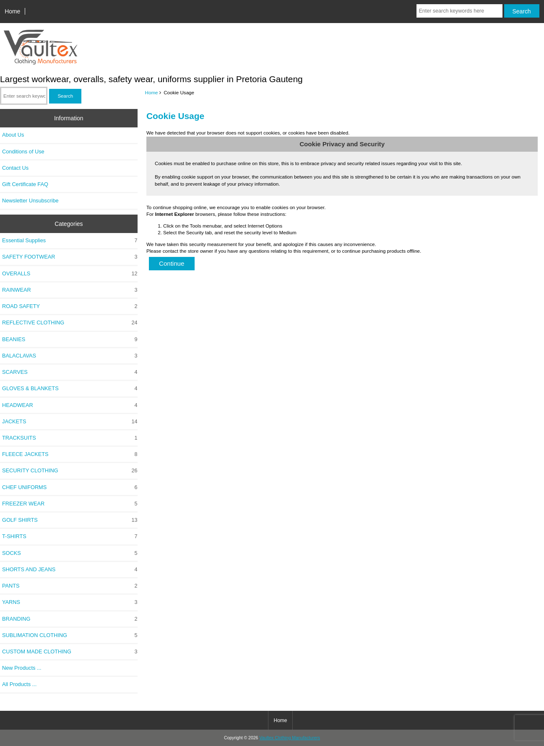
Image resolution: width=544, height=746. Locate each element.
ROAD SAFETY (70, 306)
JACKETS (70, 421)
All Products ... (19, 684)
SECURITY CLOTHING (70, 470)
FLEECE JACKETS (70, 454)
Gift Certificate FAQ (25, 184)
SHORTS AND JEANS (70, 569)
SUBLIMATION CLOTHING (70, 635)
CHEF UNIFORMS (70, 487)
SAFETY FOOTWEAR (70, 257)
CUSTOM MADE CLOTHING (70, 651)
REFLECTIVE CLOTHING (70, 322)
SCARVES (70, 372)
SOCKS (70, 553)
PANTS (70, 586)
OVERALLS (70, 273)
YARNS (70, 602)
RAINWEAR (70, 290)
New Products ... (22, 668)
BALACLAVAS (70, 355)
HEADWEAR (70, 405)
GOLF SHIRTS (70, 520)
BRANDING (70, 619)
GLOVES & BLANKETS (70, 388)
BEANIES (70, 339)
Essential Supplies (70, 240)
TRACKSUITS (70, 438)
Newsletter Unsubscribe (30, 200)
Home (12, 11)
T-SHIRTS (70, 536)
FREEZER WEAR (70, 503)
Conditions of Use (23, 151)
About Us (13, 135)
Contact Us (15, 168)
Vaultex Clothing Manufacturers (289, 738)
